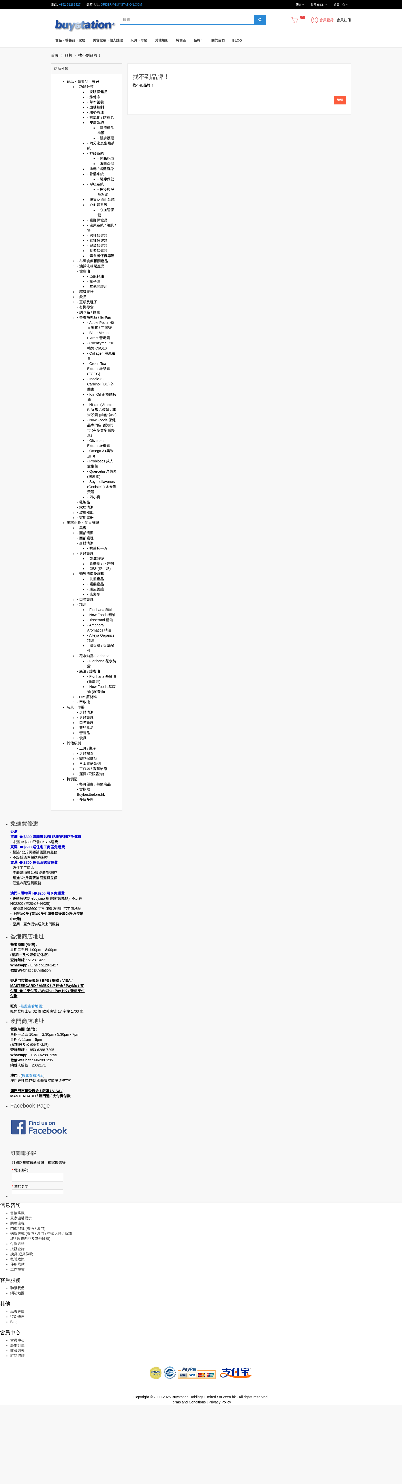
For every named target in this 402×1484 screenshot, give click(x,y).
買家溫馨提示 (21, 1297)
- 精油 (81, 605)
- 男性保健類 (97, 236)
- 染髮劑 (93, 594)
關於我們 (218, 40)
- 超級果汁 (85, 292)
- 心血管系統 (97, 205)
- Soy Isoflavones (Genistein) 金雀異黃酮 (101, 487)
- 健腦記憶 (105, 159)
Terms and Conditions (188, 1481)
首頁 (55, 55)
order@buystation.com (121, 4)
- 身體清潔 (85, 543)
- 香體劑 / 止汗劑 (100, 564)
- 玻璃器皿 (85, 512)
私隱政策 (17, 1338)
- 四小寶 (93, 497)
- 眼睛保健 (105, 164)
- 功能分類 (85, 87)
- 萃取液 (83, 702)
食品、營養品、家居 (70, 40)
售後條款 (17, 1292)
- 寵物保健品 (87, 758)
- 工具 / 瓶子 (86, 748)
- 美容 (81, 528)
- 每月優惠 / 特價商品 (94, 784)
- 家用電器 (85, 518)
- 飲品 (81, 297)
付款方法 (17, 1323)
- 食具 (81, 738)
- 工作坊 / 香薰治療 (92, 769)
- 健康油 (83, 271)
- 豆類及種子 (87, 302)
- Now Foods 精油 (101, 615)
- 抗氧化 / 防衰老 (100, 117)
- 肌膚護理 (105, 138)
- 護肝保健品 (97, 220)
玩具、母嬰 (138, 40)
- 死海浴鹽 (95, 559)
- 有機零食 (85, 307)
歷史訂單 (17, 1424)
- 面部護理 (85, 538)
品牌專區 (17, 1391)
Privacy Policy (220, 1481)
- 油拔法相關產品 (90, 266)
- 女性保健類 (97, 240)
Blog (237, 40)
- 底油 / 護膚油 (88, 671)
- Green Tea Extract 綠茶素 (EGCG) (98, 369)
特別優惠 (17, 1396)
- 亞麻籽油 (95, 276)
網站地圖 (17, 1372)
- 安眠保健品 (97, 92)
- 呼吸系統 (95, 184)
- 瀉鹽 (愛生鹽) (99, 569)
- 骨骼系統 (95, 174)
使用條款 (17, 1343)
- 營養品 (83, 733)
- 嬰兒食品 (85, 728)
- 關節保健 (105, 179)
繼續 (340, 100)
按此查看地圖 (31, 1030)
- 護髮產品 (95, 584)
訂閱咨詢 (17, 1435)
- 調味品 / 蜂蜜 (88, 312)
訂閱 (31, 1262)
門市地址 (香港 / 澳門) (27, 1308)
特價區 (181, 40)
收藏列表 (17, 1430)
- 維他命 (93, 97)
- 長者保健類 (97, 251)
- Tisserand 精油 (100, 620)
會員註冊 (344, 20)
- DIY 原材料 (87, 697)
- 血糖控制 (95, 107)
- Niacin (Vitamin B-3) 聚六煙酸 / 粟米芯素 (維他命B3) (101, 410)
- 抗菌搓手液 (97, 548)
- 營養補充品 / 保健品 (94, 317)
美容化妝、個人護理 (108, 40)
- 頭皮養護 (95, 589)
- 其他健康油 (97, 287)
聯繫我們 (17, 1367)
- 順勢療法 (95, 112)
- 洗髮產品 (95, 579)
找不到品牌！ (89, 55)
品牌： (199, 40)
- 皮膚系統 (95, 123)
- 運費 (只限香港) (90, 774)
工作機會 (17, 1348)
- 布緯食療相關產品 (92, 261)
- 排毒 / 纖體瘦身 (100, 169)
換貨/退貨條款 (21, 1333)
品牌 (68, 55)
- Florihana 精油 (100, 610)
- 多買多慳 (85, 800)
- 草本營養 (95, 102)
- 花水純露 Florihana (93, 656)
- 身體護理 (85, 553)
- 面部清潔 (85, 533)
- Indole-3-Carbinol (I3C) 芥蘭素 (100, 384)
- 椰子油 (93, 281)
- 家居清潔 (85, 507)
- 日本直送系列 (89, 764)
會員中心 (17, 1419)
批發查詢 (17, 1328)
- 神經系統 (95, 153)
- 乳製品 (83, 502)
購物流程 (17, 1303)
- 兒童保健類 (97, 246)
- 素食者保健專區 (101, 256)
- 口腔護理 (85, 599)
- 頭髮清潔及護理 (90, 574)
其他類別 (161, 40)
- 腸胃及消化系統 (101, 200)
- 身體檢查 (85, 753)
